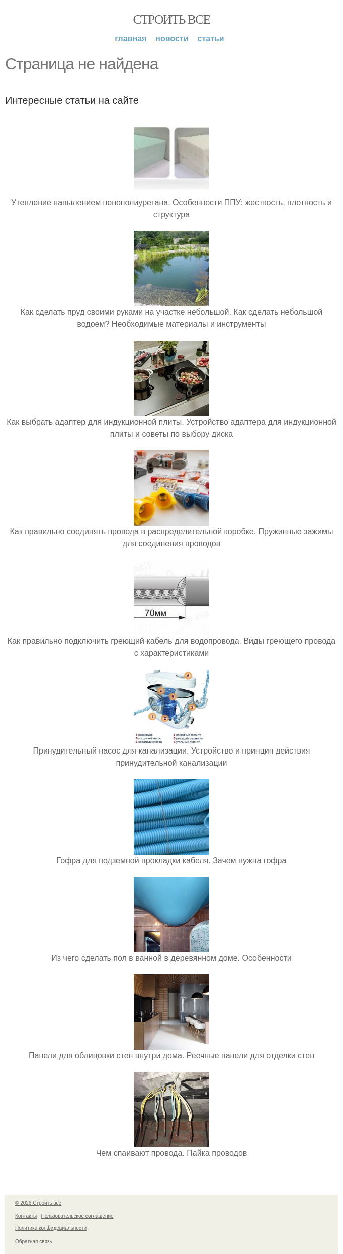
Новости (171, 38)
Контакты (26, 1216)
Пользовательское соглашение (77, 1216)
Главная (130, 38)
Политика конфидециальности (51, 1228)
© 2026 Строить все (38, 1203)
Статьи (211, 38)
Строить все (171, 19)
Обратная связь (33, 1241)
